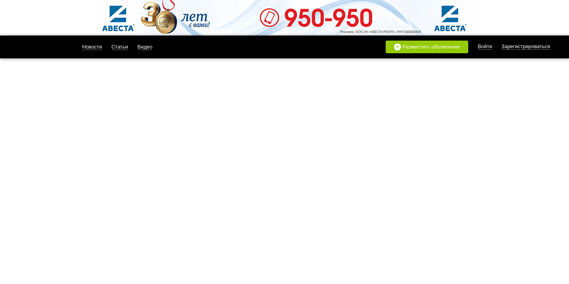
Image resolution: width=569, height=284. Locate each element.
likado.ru (40, 47)
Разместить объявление (427, 47)
